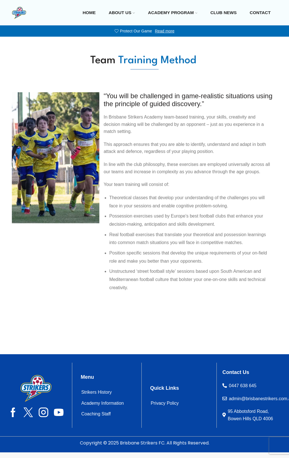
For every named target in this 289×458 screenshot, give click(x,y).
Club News (223, 12)
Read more (164, 31)
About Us (122, 12)
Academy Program (172, 12)
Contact (260, 12)
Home (89, 12)
